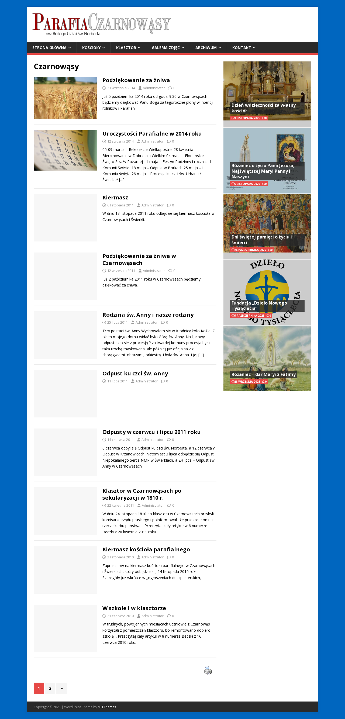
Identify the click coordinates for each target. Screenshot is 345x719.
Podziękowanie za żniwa (136, 80)
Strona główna (49, 47)
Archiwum (206, 47)
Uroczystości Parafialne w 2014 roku (152, 133)
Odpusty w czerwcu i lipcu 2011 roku (151, 431)
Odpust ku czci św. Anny (135, 373)
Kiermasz (115, 197)
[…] (122, 179)
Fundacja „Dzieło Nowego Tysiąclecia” (259, 306)
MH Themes (107, 707)
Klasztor (126, 47)
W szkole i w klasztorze (134, 608)
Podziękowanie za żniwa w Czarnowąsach (139, 259)
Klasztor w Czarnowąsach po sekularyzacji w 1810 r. (141, 494)
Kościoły (91, 47)
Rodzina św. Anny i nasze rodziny (148, 314)
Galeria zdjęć (166, 47)
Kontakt (241, 47)
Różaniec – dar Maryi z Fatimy (264, 374)
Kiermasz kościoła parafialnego (146, 549)
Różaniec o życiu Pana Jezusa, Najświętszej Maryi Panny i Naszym (263, 171)
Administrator (154, 87)
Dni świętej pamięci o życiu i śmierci (262, 240)
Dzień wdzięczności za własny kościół (264, 108)
